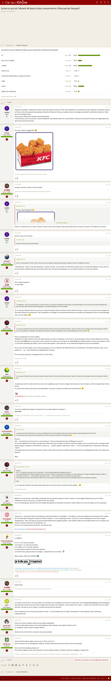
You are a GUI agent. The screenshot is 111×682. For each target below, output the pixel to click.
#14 (109, 495)
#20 (109, 638)
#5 (109, 233)
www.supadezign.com (20, 396)
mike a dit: (19, 429)
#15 (109, 513)
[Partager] (106, 107)
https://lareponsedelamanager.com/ (36, 529)
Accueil (103, 678)
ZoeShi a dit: (19, 259)
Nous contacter (65, 678)
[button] (3, 2)
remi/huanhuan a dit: (21, 467)
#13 (109, 463)
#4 (109, 202)
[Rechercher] (108, 2)
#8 (109, 297)
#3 (109, 184)
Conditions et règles (76, 678)
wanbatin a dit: (20, 301)
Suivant (9, 102)
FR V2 (3, 678)
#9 (109, 321)
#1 (109, 107)
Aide (98, 678)
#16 (109, 535)
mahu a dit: (19, 239)
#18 (109, 600)
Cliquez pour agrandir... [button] (62, 223)
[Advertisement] (55, 27)
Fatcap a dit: (19, 206)
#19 (109, 620)
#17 (109, 582)
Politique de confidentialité (89, 678)
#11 (109, 406)
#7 (109, 279)
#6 (109, 255)
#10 (109, 369)
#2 (109, 127)
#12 (109, 426)
